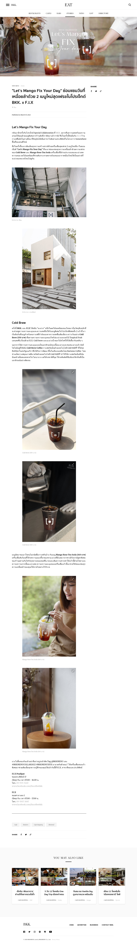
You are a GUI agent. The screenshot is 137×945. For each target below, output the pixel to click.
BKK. (58, 133)
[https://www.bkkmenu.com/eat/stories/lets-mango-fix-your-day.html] (30, 834)
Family (60, 900)
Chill (31, 900)
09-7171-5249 (22, 783)
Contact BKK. (108, 925)
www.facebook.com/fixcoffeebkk (27, 786)
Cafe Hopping (38, 825)
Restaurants (34, 13)
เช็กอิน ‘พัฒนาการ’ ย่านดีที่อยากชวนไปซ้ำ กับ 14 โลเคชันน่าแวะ (25, 894)
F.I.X (79, 136)
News (81, 13)
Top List (117, 900)
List (91, 13)
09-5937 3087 (22, 801)
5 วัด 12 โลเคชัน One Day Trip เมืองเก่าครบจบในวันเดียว (54, 894)
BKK (13, 5)
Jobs (71, 925)
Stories (70, 13)
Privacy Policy (56, 939)
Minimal (51, 825)
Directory (103, 13)
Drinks (23, 86)
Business (94, 925)
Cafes (48, 13)
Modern (25, 825)
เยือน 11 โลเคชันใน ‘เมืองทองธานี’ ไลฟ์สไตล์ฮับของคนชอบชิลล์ (111, 896)
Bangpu (89, 900)
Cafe (15, 825)
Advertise (81, 925)
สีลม (14, 107)
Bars (59, 13)
